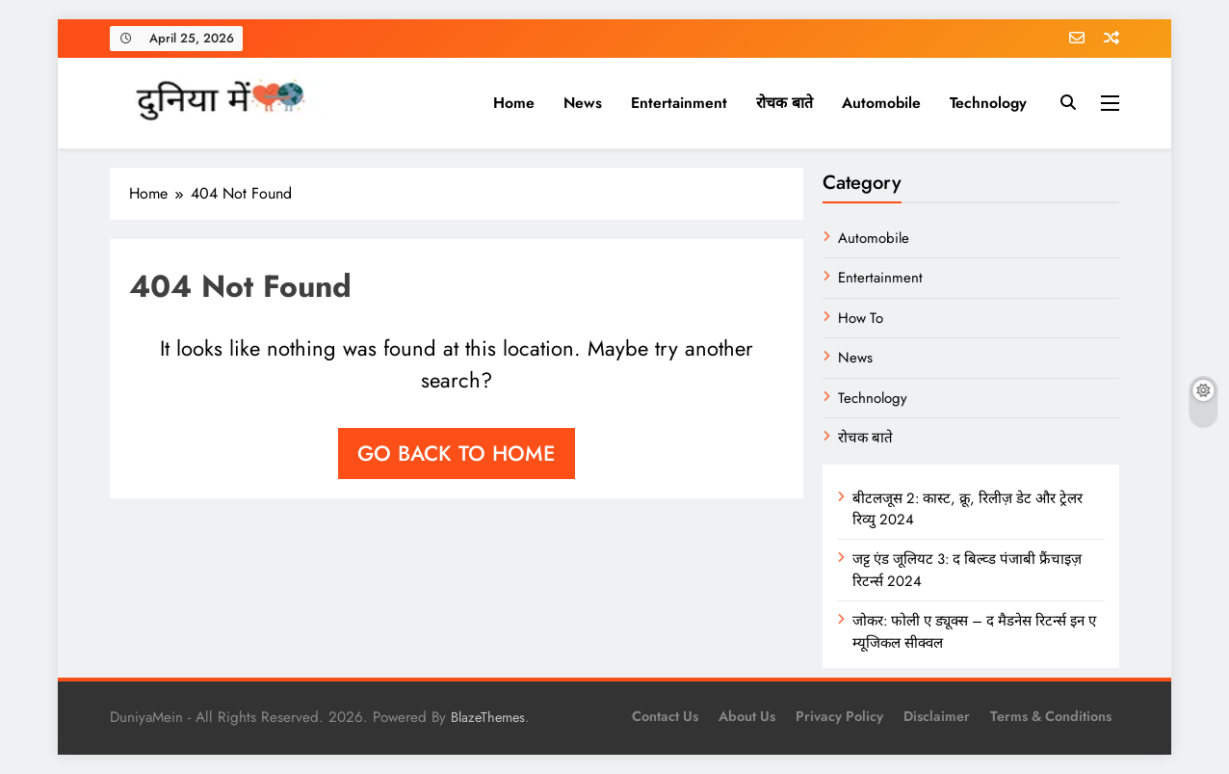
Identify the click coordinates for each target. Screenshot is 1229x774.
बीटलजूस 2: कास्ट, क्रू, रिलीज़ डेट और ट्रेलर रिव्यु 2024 (967, 509)
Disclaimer (936, 716)
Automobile (881, 103)
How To (860, 318)
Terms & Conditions (1050, 716)
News (582, 103)
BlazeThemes (488, 717)
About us (747, 716)
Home (514, 103)
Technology (988, 103)
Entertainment (679, 103)
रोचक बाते (784, 103)
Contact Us (665, 716)
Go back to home (456, 453)
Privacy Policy (839, 716)
